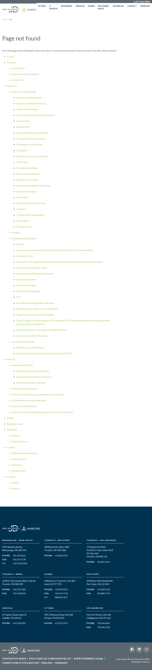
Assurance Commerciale (24, 91)
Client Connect (19, 459)
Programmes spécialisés (24, 238)
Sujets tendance (19, 441)
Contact (131, 7)
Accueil (41, 7)
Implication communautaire (25, 74)
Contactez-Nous (14, 658)
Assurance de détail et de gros (31, 103)
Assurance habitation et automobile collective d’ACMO (44, 353)
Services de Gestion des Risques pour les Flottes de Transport (42, 412)
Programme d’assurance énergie (32, 132)
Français (144, 7)
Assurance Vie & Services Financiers (34, 376)
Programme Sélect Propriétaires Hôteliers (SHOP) (41, 329)
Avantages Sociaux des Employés (32, 371)
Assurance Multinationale (29, 97)
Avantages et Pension (22, 365)
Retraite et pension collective (30, 382)
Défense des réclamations (24, 388)
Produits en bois (24, 226)
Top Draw (146, 662)
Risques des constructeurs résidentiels (35, 314)
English (15, 482)
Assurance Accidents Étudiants (31, 335)
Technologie (22, 220)
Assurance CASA (24, 256)
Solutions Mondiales (26, 279)
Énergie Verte (23, 126)
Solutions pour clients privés (30, 347)
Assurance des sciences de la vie (32, 156)
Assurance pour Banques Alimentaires (35, 273)
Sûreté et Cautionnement (24, 406)
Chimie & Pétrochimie (27, 109)
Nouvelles (118, 7)
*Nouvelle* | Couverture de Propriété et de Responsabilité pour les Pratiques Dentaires (59, 261)
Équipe (90, 7)
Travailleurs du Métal (27, 168)
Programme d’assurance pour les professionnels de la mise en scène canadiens (55, 250)
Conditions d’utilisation (20, 662)
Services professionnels (28, 173)
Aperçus (16, 435)
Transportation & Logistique (30, 214)
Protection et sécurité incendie (31, 267)
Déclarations (18, 79)
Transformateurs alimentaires (31, 138)
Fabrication (22, 162)
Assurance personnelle (23, 341)
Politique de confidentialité (50, 658)
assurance (65, 7)
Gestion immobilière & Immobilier (33, 185)
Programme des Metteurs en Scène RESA (37, 308)
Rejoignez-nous (101, 8)
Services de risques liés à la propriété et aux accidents (38, 394)
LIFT (18, 297)
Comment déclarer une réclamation (29, 400)
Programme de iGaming (28, 291)
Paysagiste (21, 150)
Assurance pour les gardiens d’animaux (35, 302)
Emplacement (18, 470)
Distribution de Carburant (29, 144)
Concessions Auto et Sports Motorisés (35, 115)
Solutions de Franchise (27, 179)
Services (79, 7)
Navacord (17, 464)
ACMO (20, 244)
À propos (52, 7)
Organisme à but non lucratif (30, 203)
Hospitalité (22, 197)
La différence (18, 68)
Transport (21, 209)
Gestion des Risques (26, 191)
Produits (16, 232)
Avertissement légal (88, 658)
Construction (22, 121)
